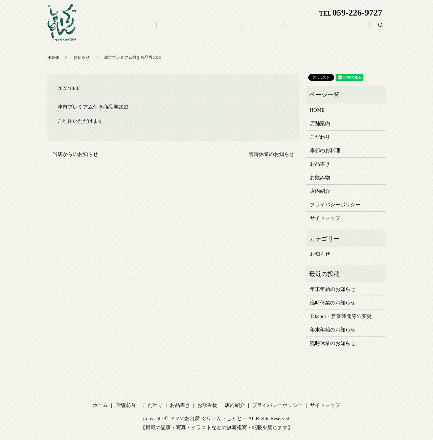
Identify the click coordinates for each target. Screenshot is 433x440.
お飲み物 (321, 29)
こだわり (256, 29)
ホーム (193, 29)
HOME (317, 110)
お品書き (288, 29)
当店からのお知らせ (75, 154)
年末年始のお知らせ (333, 289)
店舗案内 (223, 29)
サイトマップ (325, 218)
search (380, 29)
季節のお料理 (325, 150)
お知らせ (320, 254)
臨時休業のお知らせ (271, 154)
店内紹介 (353, 29)
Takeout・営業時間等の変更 (341, 316)
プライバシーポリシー (335, 204)
